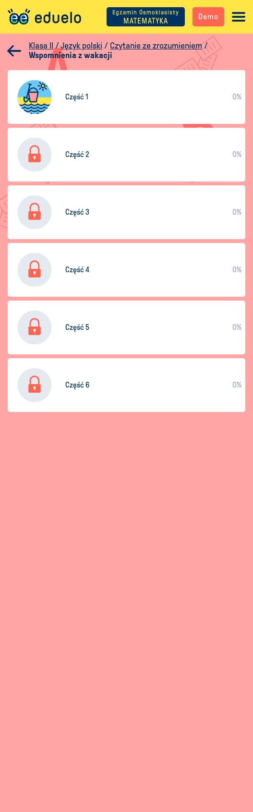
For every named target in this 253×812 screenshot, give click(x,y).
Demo (208, 16)
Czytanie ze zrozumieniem (156, 45)
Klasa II (41, 45)
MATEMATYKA (145, 17)
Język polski (81, 45)
